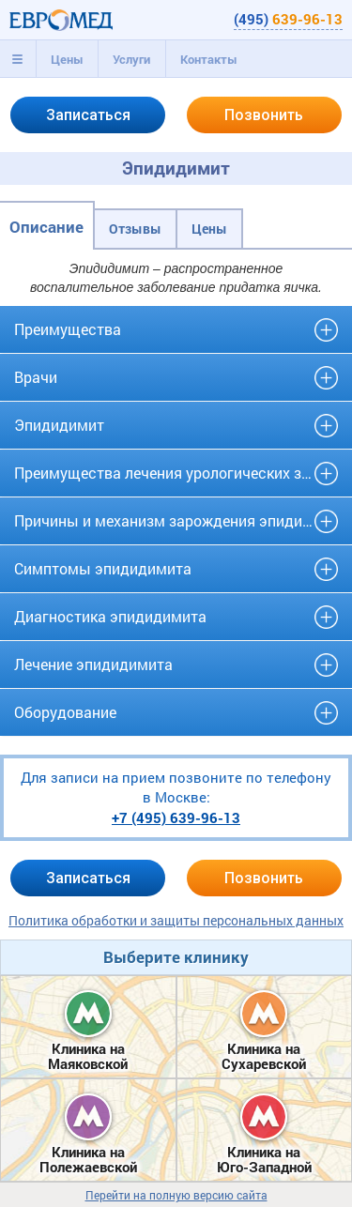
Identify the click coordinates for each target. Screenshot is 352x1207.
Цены (67, 59)
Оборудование (65, 712)
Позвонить (263, 115)
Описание (46, 226)
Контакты (208, 59)
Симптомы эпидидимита (102, 568)
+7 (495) (176, 817)
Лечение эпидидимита (93, 664)
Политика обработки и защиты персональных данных (176, 920)
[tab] (18, 59)
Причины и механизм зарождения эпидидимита (176, 520)
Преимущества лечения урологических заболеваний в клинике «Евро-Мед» (176, 472)
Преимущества (67, 329)
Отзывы (135, 228)
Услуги (131, 59)
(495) (288, 18)
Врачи (35, 377)
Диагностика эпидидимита (110, 616)
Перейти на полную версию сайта (176, 1195)
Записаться (88, 115)
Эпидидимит (59, 425)
